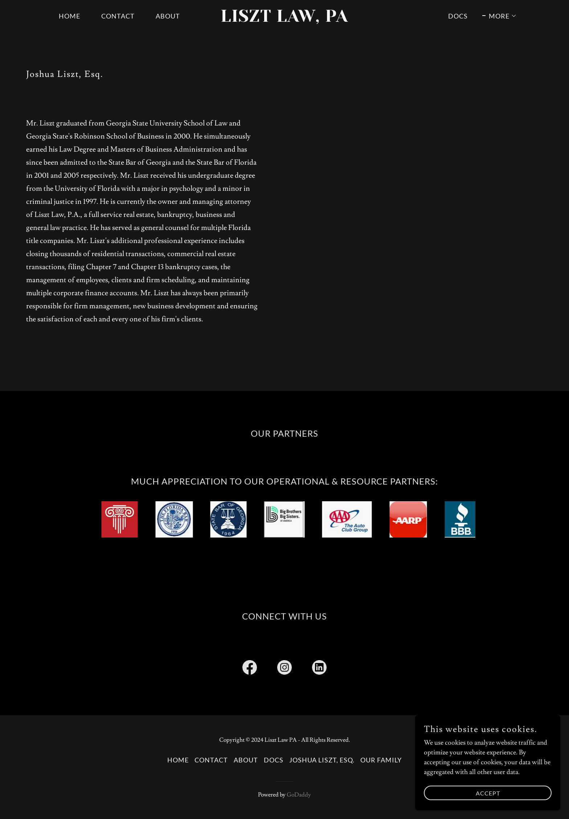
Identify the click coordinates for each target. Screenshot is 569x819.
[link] (284, 20)
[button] (499, 16)
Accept (488, 793)
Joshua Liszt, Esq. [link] (322, 760)
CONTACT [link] (118, 16)
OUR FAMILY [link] (381, 760)
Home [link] (69, 16)
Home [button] (178, 760)
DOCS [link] (458, 16)
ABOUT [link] (168, 16)
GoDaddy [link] (299, 794)
